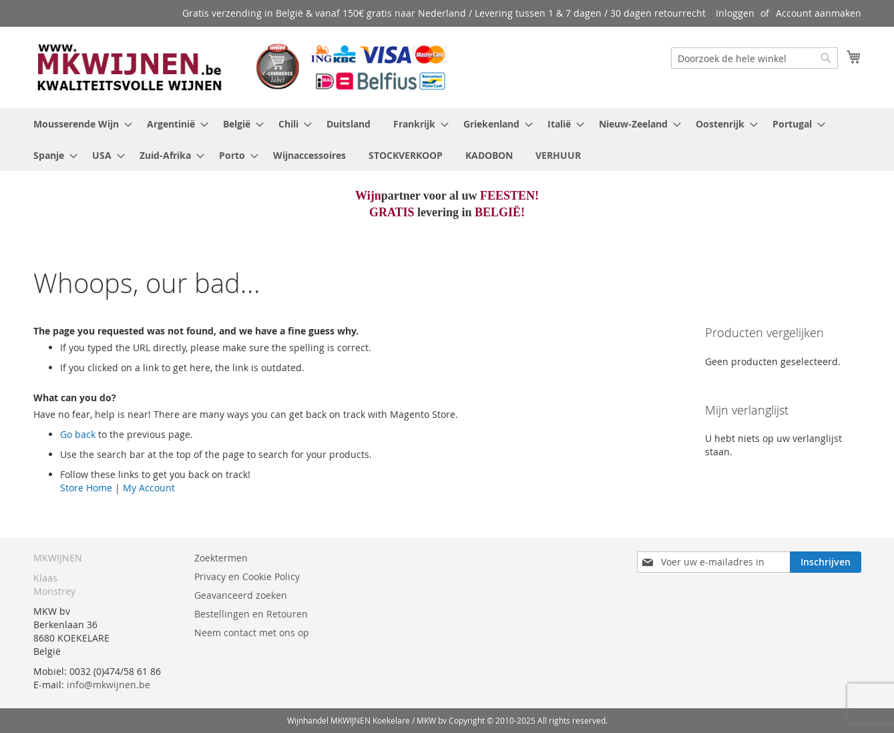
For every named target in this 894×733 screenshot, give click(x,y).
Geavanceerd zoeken (240, 595)
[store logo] (240, 66)
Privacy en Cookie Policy (247, 576)
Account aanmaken (818, 13)
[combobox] (754, 58)
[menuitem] (78, 124)
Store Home (86, 487)
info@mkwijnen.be (108, 684)
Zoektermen (221, 557)
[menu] (447, 139)
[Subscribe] (825, 562)
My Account (149, 487)
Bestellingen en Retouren (251, 613)
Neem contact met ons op (251, 632)
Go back (77, 434)
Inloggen (735, 13)
